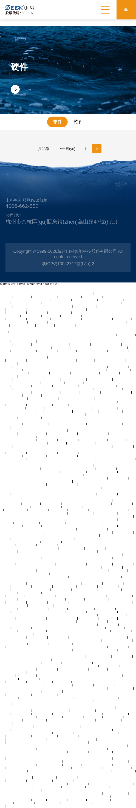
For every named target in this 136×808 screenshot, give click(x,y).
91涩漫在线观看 (32, 395)
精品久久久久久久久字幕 (110, 710)
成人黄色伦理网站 (38, 672)
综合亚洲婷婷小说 (24, 723)
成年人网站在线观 (57, 752)
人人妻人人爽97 (40, 328)
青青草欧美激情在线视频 (81, 468)
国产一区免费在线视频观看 (92, 621)
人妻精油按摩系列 (124, 427)
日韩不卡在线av (117, 440)
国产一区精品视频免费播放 (62, 484)
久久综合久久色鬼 (88, 777)
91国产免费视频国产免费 (68, 491)
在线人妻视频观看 (16, 452)
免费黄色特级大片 (10, 487)
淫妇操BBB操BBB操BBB (67, 583)
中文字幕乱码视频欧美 (68, 366)
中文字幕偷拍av (30, 293)
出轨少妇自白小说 (64, 459)
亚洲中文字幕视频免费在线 (85, 421)
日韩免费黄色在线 (14, 733)
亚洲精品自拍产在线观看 (62, 360)
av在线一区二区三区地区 (98, 729)
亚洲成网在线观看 (29, 363)
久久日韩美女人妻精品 (85, 589)
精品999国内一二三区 (82, 637)
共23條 (39, 149)
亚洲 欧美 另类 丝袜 (58, 335)
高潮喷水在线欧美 (118, 351)
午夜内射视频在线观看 (54, 468)
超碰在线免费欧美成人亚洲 (97, 319)
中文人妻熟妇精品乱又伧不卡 (22, 758)
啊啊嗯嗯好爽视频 (50, 793)
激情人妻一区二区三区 (36, 580)
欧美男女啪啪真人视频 (84, 678)
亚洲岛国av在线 (34, 768)
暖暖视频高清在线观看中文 (76, 803)
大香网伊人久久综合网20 (47, 787)
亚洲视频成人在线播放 (99, 379)
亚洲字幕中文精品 (92, 296)
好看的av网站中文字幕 (109, 720)
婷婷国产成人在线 (108, 306)
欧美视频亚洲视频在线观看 (15, 328)
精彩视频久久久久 (101, 602)
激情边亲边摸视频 (59, 344)
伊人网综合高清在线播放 (103, 526)
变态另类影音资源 (76, 519)
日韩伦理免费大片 (35, 624)
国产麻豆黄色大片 (44, 494)
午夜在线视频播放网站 (33, 519)
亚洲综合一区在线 (68, 694)
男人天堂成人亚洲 (19, 401)
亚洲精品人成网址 (19, 300)
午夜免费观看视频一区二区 (62, 618)
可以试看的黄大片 (39, 643)
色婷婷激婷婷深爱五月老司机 (25, 557)
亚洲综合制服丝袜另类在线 (40, 596)
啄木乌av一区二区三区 (115, 793)
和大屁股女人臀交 (21, 386)
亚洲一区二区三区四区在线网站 (110, 481)
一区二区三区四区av (65, 586)
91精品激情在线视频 (33, 577)
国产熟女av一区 (22, 344)
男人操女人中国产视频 (59, 650)
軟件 (79, 122)
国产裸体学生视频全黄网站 (60, 376)
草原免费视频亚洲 (108, 586)
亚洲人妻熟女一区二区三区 (60, 704)
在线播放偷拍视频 (65, 325)
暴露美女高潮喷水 (108, 678)
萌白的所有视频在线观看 (83, 551)
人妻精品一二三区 (84, 580)
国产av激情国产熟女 (35, 456)
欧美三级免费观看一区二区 (76, 532)
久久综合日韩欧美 (78, 752)
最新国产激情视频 (29, 678)
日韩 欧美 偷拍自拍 (36, 443)
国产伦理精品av (15, 768)
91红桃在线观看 (20, 589)
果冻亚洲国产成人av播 (95, 315)
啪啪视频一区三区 (19, 615)
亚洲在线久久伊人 (90, 357)
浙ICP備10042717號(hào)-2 (68, 263)
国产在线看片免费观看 (40, 583)
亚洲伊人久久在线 (87, 573)
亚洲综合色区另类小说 (31, 376)
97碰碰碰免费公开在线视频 (64, 322)
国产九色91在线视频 (110, 589)
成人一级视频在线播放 (99, 500)
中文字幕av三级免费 (102, 449)
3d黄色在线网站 (45, 325)
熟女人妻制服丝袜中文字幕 (55, 363)
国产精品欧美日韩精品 (53, 522)
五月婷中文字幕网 (93, 491)
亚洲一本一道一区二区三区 (110, 360)
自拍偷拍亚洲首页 (105, 465)
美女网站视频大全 (53, 526)
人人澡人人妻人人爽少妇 (58, 306)
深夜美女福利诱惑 (119, 433)
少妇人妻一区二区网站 (56, 421)
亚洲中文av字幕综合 (121, 787)
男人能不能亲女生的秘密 (47, 726)
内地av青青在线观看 (60, 312)
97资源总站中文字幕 (122, 723)
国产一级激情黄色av (99, 631)
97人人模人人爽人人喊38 (87, 328)
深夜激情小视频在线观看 (97, 503)
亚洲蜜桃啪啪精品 (16, 319)
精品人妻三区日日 (105, 704)
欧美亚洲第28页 (114, 414)
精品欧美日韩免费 (65, 567)
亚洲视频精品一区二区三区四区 (77, 398)
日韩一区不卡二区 (111, 357)
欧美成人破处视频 (76, 522)
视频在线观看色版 (31, 315)
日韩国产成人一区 (14, 478)
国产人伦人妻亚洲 (87, 624)
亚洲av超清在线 (65, 701)
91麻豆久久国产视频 (20, 392)
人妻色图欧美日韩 (37, 360)
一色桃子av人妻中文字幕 (32, 433)
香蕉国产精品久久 (10, 691)
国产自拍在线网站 (123, 564)
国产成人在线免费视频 (113, 452)
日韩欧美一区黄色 (78, 784)
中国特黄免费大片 (17, 335)
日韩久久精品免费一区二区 (66, 319)
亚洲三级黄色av (60, 653)
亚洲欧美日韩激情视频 (22, 414)
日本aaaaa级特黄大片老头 (93, 456)
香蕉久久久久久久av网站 (82, 497)
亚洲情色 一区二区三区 (81, 608)
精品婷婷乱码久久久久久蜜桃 (82, 666)
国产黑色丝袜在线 (80, 602)
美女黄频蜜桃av (105, 459)
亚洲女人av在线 (95, 414)
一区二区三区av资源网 (92, 561)
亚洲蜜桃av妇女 (67, 351)
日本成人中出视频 (90, 436)
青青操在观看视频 (71, 315)
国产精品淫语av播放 (70, 296)
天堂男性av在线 (122, 319)
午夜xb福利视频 (72, 427)
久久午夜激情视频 (65, 494)
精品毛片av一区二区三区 (32, 497)
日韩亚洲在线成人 (73, 503)
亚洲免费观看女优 (61, 300)
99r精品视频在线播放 (94, 331)
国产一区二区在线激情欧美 (26, 303)
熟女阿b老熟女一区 (22, 494)
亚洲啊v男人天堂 (110, 373)
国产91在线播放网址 (32, 487)
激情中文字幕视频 (120, 542)
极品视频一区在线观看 (84, 300)
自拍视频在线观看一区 (89, 325)
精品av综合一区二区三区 (86, 312)
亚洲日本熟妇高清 (111, 694)
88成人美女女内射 (52, 303)
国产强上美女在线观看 (78, 446)
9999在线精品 (102, 796)
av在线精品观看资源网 (81, 513)
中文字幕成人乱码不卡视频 (116, 392)
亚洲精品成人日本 (19, 745)
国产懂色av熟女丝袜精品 (40, 796)
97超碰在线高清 (58, 424)
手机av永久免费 (107, 335)
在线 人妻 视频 (101, 672)
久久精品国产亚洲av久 (94, 366)
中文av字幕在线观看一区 (93, 440)
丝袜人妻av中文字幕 (97, 599)
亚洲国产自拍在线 (113, 726)
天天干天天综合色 (102, 557)
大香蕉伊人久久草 (14, 421)
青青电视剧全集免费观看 (79, 293)
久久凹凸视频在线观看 (118, 774)
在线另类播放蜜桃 (66, 621)
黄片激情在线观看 (10, 430)
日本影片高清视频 (50, 379)
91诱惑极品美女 (70, 392)
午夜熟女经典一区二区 (47, 472)
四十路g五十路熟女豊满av (54, 551)
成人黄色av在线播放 (82, 389)
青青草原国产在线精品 (52, 293)
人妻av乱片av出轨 (16, 309)
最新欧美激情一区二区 (82, 653)
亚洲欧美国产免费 (112, 363)
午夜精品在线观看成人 (48, 803)
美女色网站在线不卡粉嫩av (92, 478)
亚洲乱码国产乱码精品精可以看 (75, 771)
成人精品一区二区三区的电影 (88, 516)
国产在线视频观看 (40, 300)
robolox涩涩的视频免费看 (14, 373)
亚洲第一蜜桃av (70, 561)
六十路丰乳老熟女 (74, 395)
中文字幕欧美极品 (42, 386)
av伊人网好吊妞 (90, 462)
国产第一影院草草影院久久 (89, 354)
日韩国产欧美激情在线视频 (62, 433)
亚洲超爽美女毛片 (102, 446)
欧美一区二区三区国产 (100, 755)
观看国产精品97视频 (107, 443)
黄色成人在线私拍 (56, 656)
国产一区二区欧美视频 (63, 573)
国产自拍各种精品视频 (105, 803)
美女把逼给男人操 (111, 736)
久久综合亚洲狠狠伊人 (33, 449)
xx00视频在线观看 (10, 315)
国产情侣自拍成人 (74, 303)
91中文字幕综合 (54, 427)
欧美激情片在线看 (10, 774)
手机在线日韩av (46, 436)
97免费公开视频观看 (35, 720)
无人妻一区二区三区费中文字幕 (62, 338)
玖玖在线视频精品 (58, 637)
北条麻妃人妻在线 (73, 761)
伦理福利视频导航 (83, 685)
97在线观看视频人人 (30, 592)
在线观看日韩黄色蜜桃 (71, 548)
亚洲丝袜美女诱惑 (43, 538)
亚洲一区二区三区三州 (16, 516)
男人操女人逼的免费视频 (30, 411)
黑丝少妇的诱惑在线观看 (83, 335)
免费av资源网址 (9, 338)
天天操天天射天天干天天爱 (50, 612)
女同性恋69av (40, 344)
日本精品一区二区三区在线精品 (88, 341)
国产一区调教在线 (16, 312)
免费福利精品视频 (74, 417)
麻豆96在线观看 (45, 414)
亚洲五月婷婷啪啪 (55, 446)
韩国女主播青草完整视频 (57, 768)
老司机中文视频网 (105, 580)
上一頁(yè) (67, 149)
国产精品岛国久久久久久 (82, 430)
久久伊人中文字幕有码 (118, 395)
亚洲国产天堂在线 (29, 551)
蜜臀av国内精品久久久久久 (92, 647)
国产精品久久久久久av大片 (45, 532)
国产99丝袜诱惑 (99, 570)
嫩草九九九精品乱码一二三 (100, 417)
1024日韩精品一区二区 (93, 370)
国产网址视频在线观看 (87, 733)
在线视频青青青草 (26, 440)
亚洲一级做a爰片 (51, 663)
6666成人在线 (108, 386)
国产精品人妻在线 (24, 366)
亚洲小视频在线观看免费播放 (54, 675)
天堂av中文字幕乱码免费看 (45, 401)
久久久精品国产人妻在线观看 (53, 341)
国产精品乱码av (71, 370)
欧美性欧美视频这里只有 (38, 733)
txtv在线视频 (39, 799)
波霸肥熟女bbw (85, 360)
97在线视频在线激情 (44, 755)
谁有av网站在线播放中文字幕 (27, 427)
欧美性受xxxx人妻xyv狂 (93, 596)
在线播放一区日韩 (53, 395)
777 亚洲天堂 (61, 405)
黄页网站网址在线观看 (66, 386)
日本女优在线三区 (14, 548)
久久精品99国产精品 (111, 411)
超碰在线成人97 (119, 510)
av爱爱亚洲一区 (37, 335)
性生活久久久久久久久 (31, 338)
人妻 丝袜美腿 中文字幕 (60, 774)
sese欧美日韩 (111, 296)
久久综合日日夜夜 (37, 312)
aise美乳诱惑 (40, 357)
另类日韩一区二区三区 (116, 538)
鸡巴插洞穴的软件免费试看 (24, 500)
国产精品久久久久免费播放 (116, 421)
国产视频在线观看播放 (39, 780)
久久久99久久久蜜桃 (15, 510)
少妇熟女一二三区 (107, 497)
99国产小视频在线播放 (26, 379)
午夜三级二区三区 (47, 669)
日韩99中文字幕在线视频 (85, 373)
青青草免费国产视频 (67, 436)
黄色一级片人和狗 (40, 615)
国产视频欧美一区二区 (92, 322)
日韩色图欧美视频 (86, 494)
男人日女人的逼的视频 (49, 764)
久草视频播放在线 (39, 373)
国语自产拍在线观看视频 (86, 682)
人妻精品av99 (24, 357)
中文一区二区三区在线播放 (119, 484)
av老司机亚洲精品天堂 (106, 663)
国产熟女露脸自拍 (19, 688)
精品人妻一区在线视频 (110, 300)
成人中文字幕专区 (95, 395)
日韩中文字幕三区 (90, 392)
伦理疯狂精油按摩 (51, 542)
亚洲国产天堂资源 (55, 535)
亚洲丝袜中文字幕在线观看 (73, 669)
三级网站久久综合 (91, 640)
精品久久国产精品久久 (97, 475)
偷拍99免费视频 (75, 599)
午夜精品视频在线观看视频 (50, 666)
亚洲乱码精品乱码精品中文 (92, 529)
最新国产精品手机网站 (70, 790)
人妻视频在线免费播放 (36, 424)
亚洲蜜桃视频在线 (61, 516)
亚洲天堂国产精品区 (61, 328)
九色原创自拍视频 (45, 366)
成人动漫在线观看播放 (44, 736)
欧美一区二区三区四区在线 (70, 414)
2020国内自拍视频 (21, 538)
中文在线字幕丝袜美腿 (120, 634)
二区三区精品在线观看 (23, 351)
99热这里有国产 (13, 382)
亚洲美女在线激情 (10, 449)
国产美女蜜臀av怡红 (22, 729)
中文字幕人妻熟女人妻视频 (116, 312)
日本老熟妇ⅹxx (55, 449)
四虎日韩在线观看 (57, 497)
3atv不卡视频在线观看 (105, 408)
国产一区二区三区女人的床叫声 (21, 793)
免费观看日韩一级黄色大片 (77, 663)
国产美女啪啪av (77, 799)
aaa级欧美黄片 (89, 338)
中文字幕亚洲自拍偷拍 (115, 328)
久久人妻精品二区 (87, 586)
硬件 (57, 122)
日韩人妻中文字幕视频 (109, 430)
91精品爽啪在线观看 (53, 382)
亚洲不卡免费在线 (99, 542)
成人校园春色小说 (40, 647)
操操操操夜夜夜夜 (57, 430)
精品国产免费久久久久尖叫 (118, 325)
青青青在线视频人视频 (22, 331)
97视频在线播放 (62, 682)
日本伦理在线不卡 (46, 331)
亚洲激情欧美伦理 (72, 507)
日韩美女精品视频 (112, 567)
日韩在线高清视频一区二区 (102, 519)
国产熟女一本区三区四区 (87, 643)
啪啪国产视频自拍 (10, 293)
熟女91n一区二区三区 (91, 484)
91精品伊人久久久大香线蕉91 (20, 707)
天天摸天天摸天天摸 (61, 580)
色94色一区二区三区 (45, 777)
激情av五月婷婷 (112, 303)
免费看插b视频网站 (29, 542)
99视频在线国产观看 (38, 319)
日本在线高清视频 (10, 519)
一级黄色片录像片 (59, 710)
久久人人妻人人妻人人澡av (46, 507)
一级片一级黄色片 (60, 373)
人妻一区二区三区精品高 (101, 309)
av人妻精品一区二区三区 (56, 557)
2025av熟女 (10, 497)
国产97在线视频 (44, 491)
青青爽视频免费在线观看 (84, 347)
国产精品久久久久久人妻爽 (63, 357)
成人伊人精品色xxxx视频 (35, 573)
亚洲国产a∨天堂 (82, 481)
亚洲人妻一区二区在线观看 (97, 764)
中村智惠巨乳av (51, 315)
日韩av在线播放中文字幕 (59, 487)
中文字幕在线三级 (113, 717)
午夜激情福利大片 (109, 338)
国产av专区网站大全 (98, 787)
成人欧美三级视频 (99, 510)
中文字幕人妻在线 (64, 538)
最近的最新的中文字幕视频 (97, 427)
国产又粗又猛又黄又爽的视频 (111, 637)
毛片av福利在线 (98, 669)
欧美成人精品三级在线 (73, 379)
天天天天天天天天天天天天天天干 (42, 370)
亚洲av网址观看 (31, 468)
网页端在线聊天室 (37, 637)
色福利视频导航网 (26, 570)
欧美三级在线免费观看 (18, 736)
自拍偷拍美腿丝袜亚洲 (98, 656)
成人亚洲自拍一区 (94, 507)
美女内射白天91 (83, 672)
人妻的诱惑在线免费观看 (17, 799)
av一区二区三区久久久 (88, 567)
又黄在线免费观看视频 (112, 605)
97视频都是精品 (77, 631)
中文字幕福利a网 (38, 322)
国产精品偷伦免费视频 (113, 436)
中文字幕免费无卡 (105, 293)
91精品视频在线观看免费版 (39, 354)
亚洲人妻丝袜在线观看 (120, 688)
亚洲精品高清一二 (10, 535)
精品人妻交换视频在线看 (69, 475)
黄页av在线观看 (22, 296)
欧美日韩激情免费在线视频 (102, 472)
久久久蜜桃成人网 (79, 405)
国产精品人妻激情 (90, 386)
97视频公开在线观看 (82, 675)
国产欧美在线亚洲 (86, 376)
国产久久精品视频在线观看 (102, 612)
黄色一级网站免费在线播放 (55, 758)
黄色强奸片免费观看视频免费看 (105, 424)
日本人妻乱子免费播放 (110, 573)
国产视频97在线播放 (87, 605)
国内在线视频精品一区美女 (29, 446)
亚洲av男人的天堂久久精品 (29, 704)
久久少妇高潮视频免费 (50, 707)
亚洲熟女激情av (108, 618)
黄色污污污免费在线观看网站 (70, 309)
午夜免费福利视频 (68, 440)
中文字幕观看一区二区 (73, 472)
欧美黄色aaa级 (74, 535)
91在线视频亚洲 (40, 462)
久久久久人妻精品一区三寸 (42, 452)
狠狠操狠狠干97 (126, 659)
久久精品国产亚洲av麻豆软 (88, 768)
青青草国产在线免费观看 (69, 729)
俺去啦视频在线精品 (106, 513)
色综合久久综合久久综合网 (29, 306)
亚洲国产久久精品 (14, 624)
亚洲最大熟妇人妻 (21, 586)
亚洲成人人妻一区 (107, 494)
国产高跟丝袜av (61, 347)
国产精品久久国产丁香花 (46, 392)
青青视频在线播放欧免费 (75, 570)
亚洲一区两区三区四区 (12, 567)
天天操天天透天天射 (80, 408)
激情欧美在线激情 (45, 564)
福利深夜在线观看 (53, 417)
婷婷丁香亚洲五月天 (67, 596)
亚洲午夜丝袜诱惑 (55, 465)
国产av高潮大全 (71, 726)
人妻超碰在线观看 (16, 360)
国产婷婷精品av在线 (17, 739)
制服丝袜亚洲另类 (63, 780)
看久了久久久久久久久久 (119, 516)
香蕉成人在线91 (94, 303)
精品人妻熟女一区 (116, 322)
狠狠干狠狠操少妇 (26, 749)
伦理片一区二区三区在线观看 (56, 481)
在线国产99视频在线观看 (112, 615)
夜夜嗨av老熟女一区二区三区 (16, 787)
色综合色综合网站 (16, 780)
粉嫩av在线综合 (33, 421)
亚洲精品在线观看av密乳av (19, 472)
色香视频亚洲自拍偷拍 (52, 500)
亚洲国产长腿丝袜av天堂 (58, 411)
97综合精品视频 (64, 354)
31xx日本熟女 (121, 752)
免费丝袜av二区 (77, 424)
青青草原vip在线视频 (85, 306)
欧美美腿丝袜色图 (81, 557)
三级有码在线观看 (47, 440)
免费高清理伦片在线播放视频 (41, 548)
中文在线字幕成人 (90, 452)
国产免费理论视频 (118, 478)
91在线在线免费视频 (119, 370)
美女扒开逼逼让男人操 (85, 411)
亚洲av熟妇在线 (58, 608)
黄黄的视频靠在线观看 (45, 694)
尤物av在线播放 (57, 443)
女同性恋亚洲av (111, 643)
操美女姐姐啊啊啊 (106, 653)
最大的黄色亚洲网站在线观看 (68, 659)
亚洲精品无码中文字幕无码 (92, 351)
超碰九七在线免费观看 (33, 752)
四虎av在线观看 (25, 491)
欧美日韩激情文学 (121, 631)
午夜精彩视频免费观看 (63, 478)
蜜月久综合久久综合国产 (108, 675)
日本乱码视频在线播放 (104, 401)
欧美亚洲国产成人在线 (87, 780)
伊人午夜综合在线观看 (77, 449)
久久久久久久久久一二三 (79, 465)
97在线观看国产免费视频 (99, 382)
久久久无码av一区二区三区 (36, 347)
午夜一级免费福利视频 (60, 698)
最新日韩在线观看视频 (104, 650)
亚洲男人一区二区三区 (45, 296)
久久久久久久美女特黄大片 (93, 433)
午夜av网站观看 (58, 510)
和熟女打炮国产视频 (61, 643)
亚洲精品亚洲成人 (47, 351)
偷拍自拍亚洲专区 (31, 663)
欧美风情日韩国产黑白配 (113, 347)
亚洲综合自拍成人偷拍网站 (76, 401)
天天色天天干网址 (63, 733)
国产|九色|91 (16, 580)
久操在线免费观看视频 (40, 309)
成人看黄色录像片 (16, 405)
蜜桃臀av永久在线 (125, 459)
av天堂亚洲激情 (120, 405)
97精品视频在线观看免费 (108, 389)
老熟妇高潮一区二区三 (57, 389)
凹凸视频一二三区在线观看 (19, 761)
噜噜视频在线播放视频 (119, 596)
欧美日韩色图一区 (61, 589)
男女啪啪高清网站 (26, 436)
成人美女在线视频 (71, 723)
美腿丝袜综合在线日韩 (47, 529)
